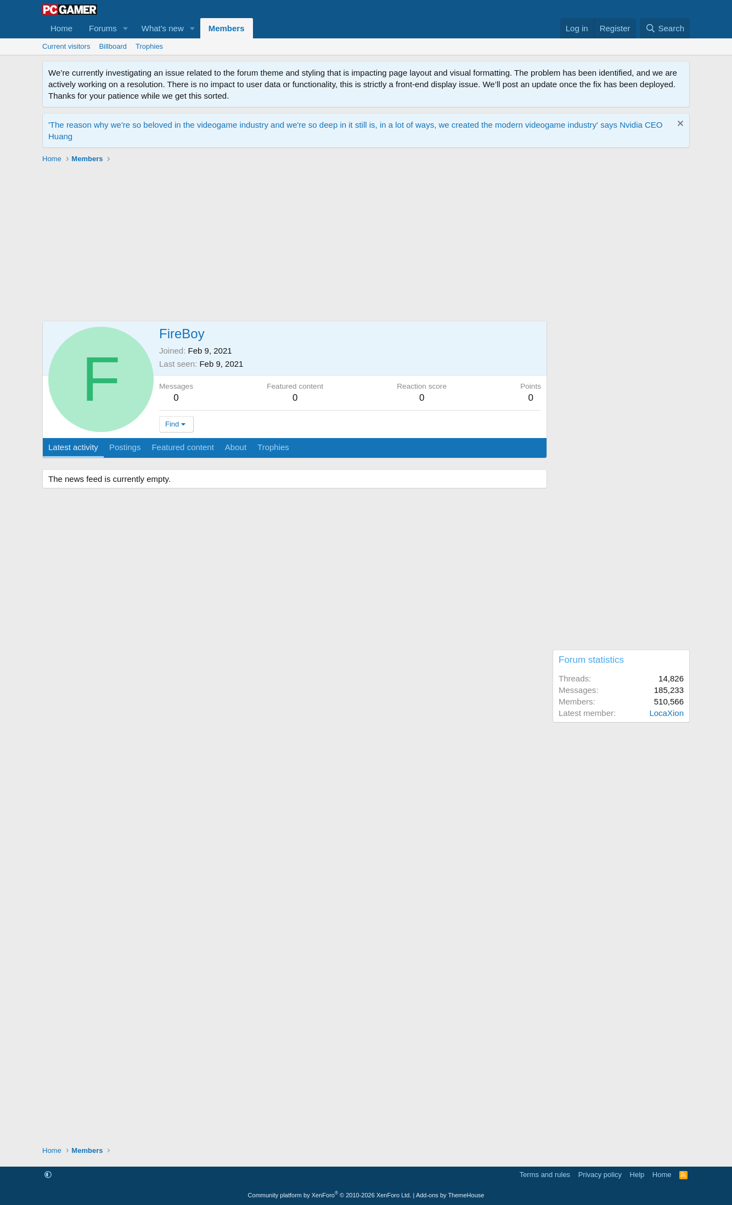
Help (637, 1174)
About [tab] (235, 447)
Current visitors (66, 46)
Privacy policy (600, 1174)
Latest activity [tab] (73, 447)
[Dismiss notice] (679, 124)
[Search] (665, 28)
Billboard (113, 46)
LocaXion (666, 713)
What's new (163, 28)
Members (227, 28)
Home (61, 28)
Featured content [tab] (182, 447)
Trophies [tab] (273, 447)
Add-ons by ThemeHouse (450, 1195)
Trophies (149, 46)
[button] (125, 28)
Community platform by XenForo (330, 1195)
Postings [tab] (125, 447)
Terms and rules (545, 1174)
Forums (103, 28)
